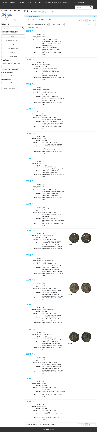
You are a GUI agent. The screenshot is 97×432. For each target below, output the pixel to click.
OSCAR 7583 (30, 305)
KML (17, 20)
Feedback (66, 2)
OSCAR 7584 (30, 329)
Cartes (29, 2)
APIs (74, 2)
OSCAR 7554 (30, 181)
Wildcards (4, 63)
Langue (81, 2)
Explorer (12, 2)
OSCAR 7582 (30, 280)
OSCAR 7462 (30, 59)
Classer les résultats (33, 27)
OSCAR (4, 2)
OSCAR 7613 (30, 379)
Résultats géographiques (44, 11)
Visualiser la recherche (53, 2)
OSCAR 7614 (30, 401)
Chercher (21, 2)
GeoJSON (12, 20)
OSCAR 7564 (30, 204)
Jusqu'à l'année (6, 79)
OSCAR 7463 (30, 84)
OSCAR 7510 (30, 133)
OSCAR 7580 (30, 230)
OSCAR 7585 (30, 354)
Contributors (38, 2)
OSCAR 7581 (30, 255)
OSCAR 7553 (30, 158)
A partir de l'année (7, 72)
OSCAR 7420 (30, 31)
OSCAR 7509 (30, 109)
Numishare (52, 429)
